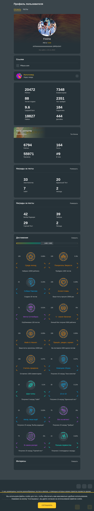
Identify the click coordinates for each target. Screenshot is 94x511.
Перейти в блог (21, 134)
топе (49, 43)
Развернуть (74, 169)
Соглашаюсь (47, 505)
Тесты (25, 9)
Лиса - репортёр (24, 131)
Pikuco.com (24, 66)
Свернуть (74, 238)
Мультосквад (29, 76)
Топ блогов (74, 134)
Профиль (17, 9)
